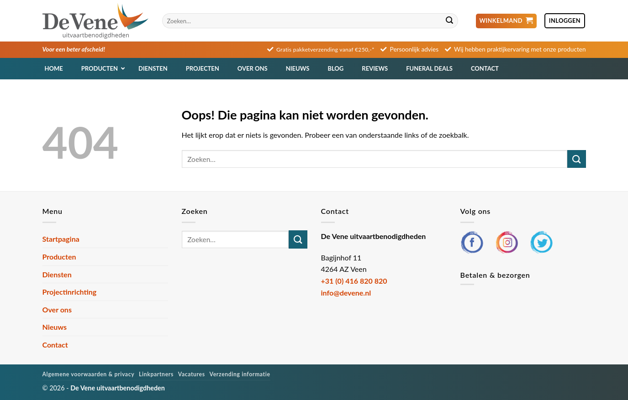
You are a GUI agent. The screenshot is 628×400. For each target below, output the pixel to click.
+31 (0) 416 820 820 (354, 280)
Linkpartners (156, 374)
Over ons (57, 309)
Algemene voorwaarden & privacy (88, 374)
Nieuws (54, 326)
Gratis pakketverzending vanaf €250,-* (325, 49)
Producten (59, 256)
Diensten (57, 274)
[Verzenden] (450, 21)
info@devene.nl (346, 292)
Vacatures (191, 374)
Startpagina (60, 238)
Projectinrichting (69, 291)
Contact (55, 344)
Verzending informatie (240, 374)
